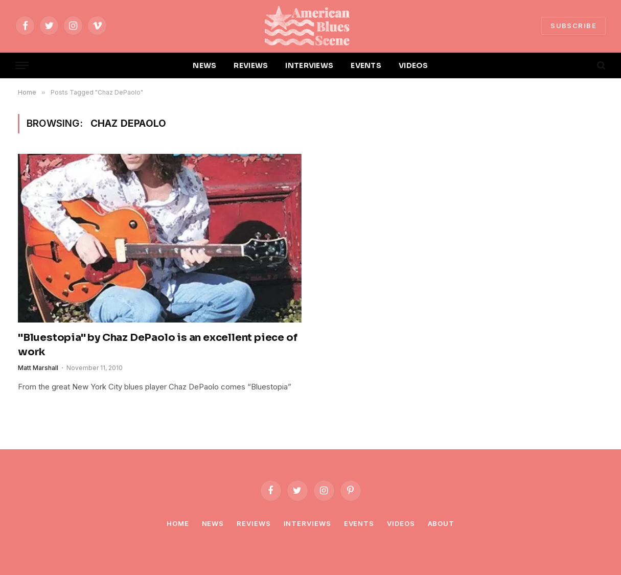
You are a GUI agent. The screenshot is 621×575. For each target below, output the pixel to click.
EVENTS (366, 65)
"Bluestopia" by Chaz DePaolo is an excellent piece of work (157, 344)
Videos (401, 523)
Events (359, 523)
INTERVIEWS (309, 65)
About (441, 523)
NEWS (204, 65)
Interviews (307, 523)
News (213, 523)
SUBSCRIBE (573, 25)
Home (178, 523)
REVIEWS (251, 65)
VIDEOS (413, 65)
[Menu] (22, 65)
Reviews (253, 523)
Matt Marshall (38, 368)
